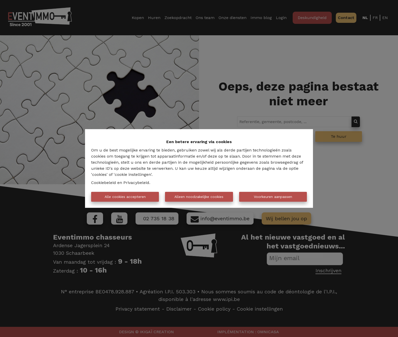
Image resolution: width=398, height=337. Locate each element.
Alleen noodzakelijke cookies (198, 197)
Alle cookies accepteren (125, 197)
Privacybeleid (136, 182)
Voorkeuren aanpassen (273, 197)
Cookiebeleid (103, 182)
